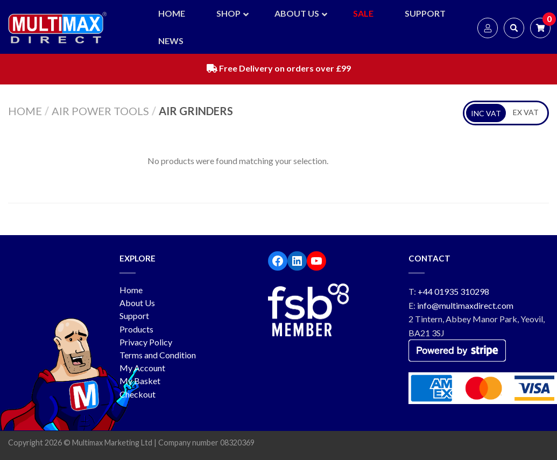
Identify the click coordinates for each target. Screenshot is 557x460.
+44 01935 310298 (453, 291)
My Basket (139, 381)
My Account (142, 368)
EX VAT (526, 112)
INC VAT (486, 113)
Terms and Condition (157, 355)
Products (136, 329)
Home (25, 110)
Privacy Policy (145, 342)
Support (134, 315)
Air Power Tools (100, 110)
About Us (137, 303)
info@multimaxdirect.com (465, 305)
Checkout (137, 394)
